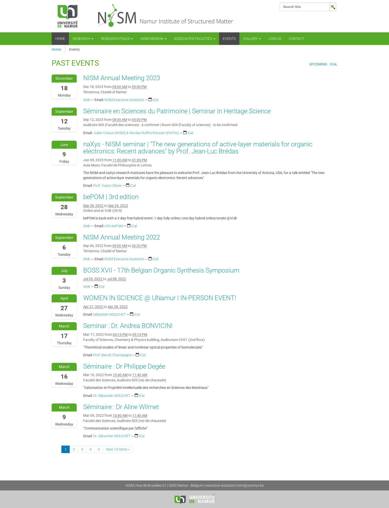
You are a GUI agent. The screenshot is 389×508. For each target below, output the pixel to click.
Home (60, 39)
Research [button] (83, 39)
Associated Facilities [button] (194, 39)
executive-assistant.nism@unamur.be (235, 485)
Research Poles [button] (117, 39)
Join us (274, 39)
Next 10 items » (118, 449)
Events (229, 39)
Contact (296, 39)
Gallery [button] (252, 39)
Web (86, 100)
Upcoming (318, 64)
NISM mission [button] (153, 39)
